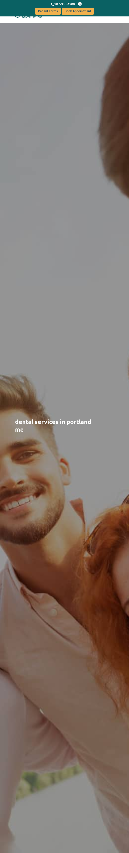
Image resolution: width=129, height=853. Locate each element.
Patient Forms (48, 11)
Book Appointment (78, 11)
